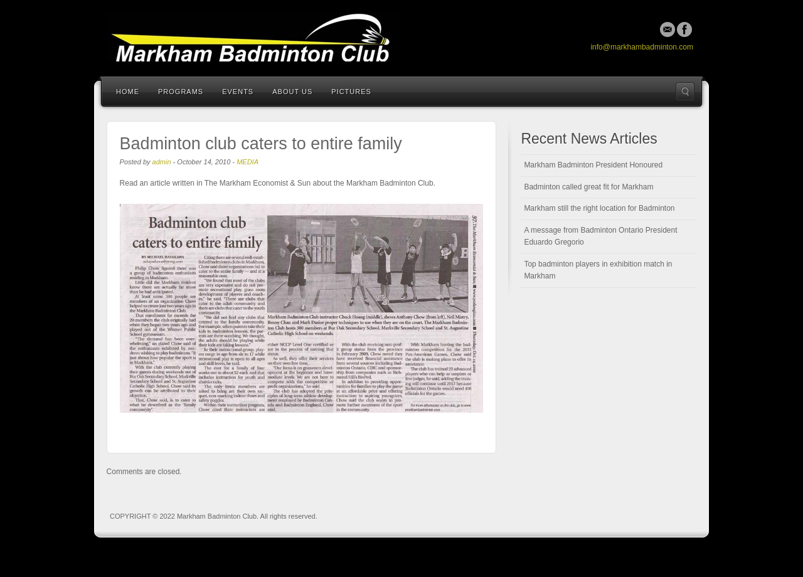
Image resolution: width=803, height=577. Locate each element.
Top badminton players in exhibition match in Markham (598, 270)
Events (237, 91)
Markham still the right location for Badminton (599, 208)
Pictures (351, 91)
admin (161, 162)
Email (667, 29)
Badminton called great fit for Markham (588, 187)
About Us (292, 91)
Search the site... (685, 91)
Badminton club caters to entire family (261, 143)
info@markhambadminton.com (641, 47)
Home (127, 91)
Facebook (684, 29)
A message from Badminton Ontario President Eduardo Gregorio (600, 236)
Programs (180, 91)
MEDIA (247, 162)
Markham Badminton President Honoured (593, 165)
